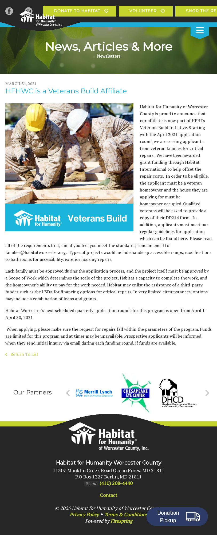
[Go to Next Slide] (207, 393)
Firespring (121, 521)
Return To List (23, 354)
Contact (108, 495)
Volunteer (143, 11)
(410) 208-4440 (116, 483)
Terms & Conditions (126, 514)
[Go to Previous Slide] (68, 393)
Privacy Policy (84, 514)
